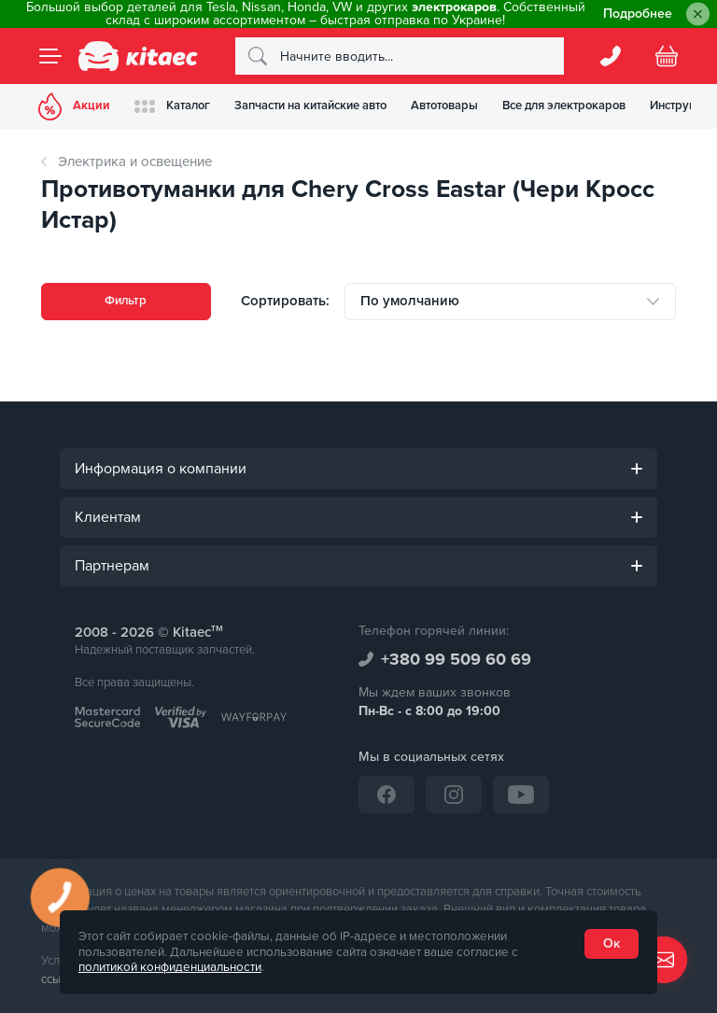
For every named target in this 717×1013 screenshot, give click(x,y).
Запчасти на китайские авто (324, 105)
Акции (77, 106)
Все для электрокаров (589, 105)
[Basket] (666, 56)
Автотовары (464, 105)
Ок (611, 943)
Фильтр (126, 301)
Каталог (180, 106)
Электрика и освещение (135, 161)
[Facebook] (386, 794)
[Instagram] (454, 794)
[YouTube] (521, 794)
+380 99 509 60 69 (456, 659)
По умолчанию (409, 300)
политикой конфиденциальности (169, 967)
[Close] (698, 14)
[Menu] (50, 56)
